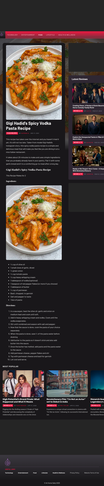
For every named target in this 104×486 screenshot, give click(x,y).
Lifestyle (50, 35)
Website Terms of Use (91, 473)
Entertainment (28, 35)
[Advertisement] (52, 15)
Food (40, 35)
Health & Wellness (66, 35)
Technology (12, 35)
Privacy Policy (74, 473)
